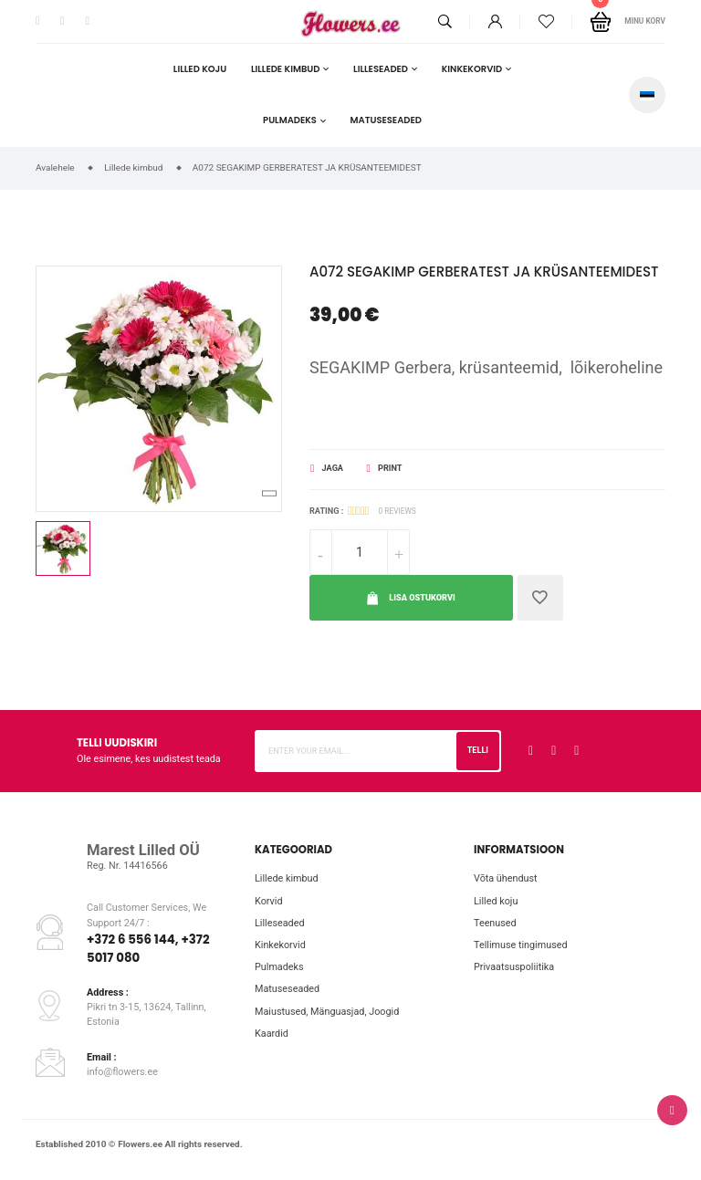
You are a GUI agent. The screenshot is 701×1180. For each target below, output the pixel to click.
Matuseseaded (386, 120)
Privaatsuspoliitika (514, 967)
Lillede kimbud (285, 69)
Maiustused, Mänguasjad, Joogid (327, 1012)
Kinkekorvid (472, 69)
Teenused (495, 923)
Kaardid (271, 1033)
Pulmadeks (290, 120)
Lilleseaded (380, 69)
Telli (477, 750)
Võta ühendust (506, 878)
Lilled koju (199, 69)
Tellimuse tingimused (521, 945)
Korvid (269, 901)
